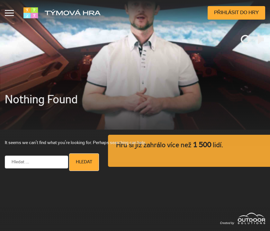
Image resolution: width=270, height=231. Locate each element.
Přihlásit (236, 13)
